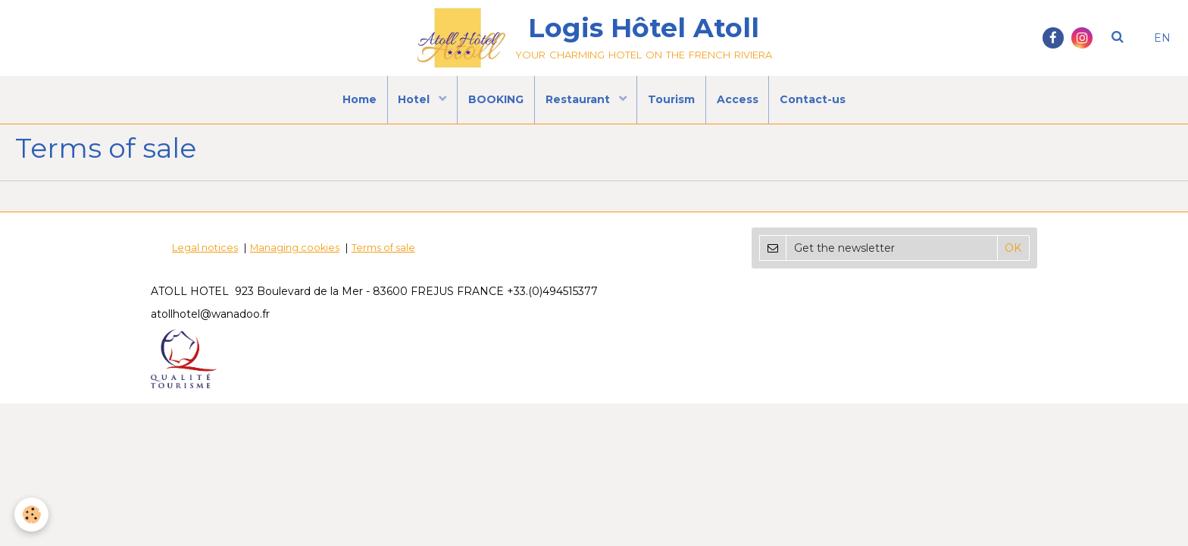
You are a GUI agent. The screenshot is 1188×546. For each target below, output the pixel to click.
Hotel (412, 102)
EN (1162, 38)
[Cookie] (32, 514)
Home (354, 102)
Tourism (673, 102)
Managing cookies (294, 261)
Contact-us (819, 102)
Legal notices (205, 261)
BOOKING (494, 102)
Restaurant (579, 102)
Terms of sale (383, 261)
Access (741, 102)
